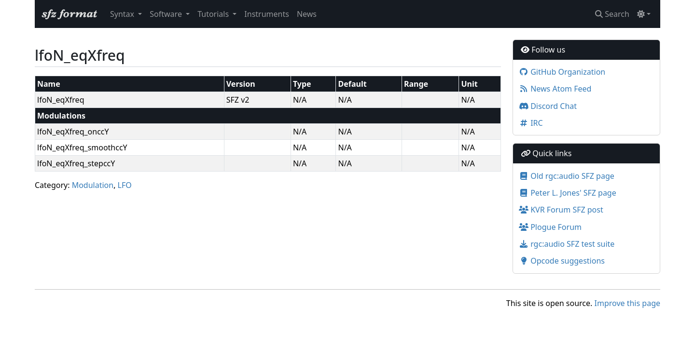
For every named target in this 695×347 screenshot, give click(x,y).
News (307, 14)
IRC (531, 123)
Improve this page (627, 303)
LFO (125, 185)
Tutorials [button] (214, 14)
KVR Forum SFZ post (561, 209)
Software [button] (167, 14)
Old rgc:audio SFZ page (566, 176)
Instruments (266, 14)
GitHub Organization (562, 72)
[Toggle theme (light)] (643, 14)
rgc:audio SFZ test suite (566, 244)
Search (612, 14)
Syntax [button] (123, 14)
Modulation (93, 185)
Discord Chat (548, 106)
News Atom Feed (555, 88)
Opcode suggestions (562, 260)
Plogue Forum (550, 227)
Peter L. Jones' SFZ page (567, 192)
